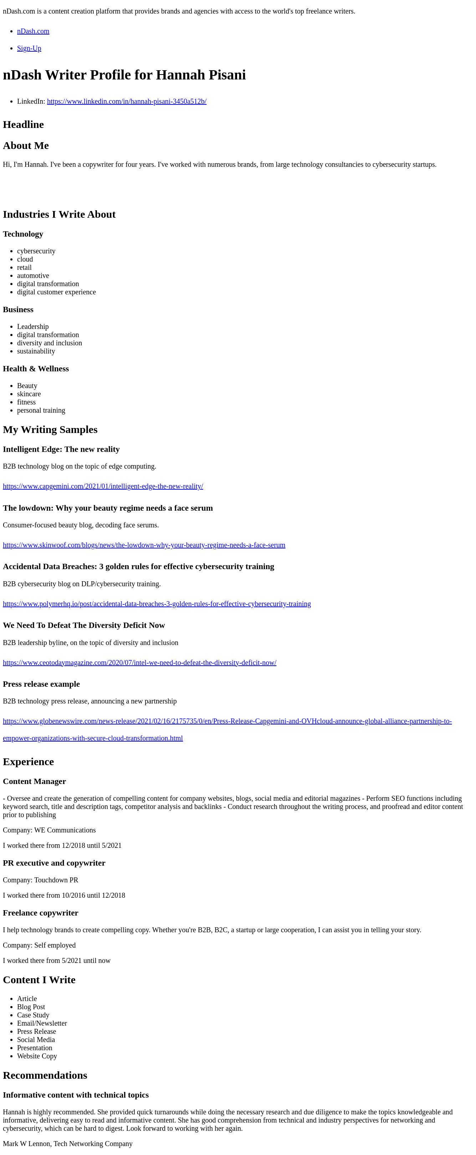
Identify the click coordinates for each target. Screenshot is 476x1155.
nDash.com (33, 31)
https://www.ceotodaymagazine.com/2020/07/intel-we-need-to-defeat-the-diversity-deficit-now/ (139, 662)
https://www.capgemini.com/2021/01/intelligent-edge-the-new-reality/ (103, 486)
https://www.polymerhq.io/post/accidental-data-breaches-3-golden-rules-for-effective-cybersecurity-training (157, 604)
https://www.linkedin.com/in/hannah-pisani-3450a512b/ (127, 101)
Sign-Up (29, 48)
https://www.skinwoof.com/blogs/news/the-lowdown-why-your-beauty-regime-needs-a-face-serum (144, 545)
